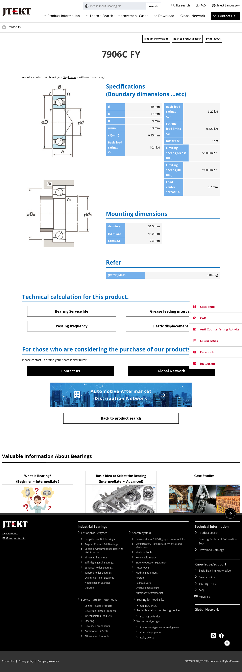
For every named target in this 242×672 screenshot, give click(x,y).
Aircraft (140, 578)
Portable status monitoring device (159, 611)
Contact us (70, 371)
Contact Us (226, 16)
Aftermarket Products (97, 636)
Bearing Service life (71, 311)
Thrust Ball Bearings (96, 558)
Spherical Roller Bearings (99, 568)
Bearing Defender (150, 617)
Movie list (205, 594)
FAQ (203, 5)
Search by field (142, 533)
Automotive (142, 568)
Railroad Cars (143, 583)
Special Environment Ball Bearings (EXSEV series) (104, 551)
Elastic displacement (170, 326)
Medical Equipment (147, 573)
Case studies (207, 577)
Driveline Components (97, 626)
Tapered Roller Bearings (98, 573)
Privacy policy (26, 661)
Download (166, 16)
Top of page (4, 27)
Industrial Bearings (93, 527)
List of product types (95, 533)
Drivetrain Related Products (100, 611)
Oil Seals (89, 588)
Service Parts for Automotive (100, 600)
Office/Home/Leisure (147, 588)
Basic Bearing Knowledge (215, 571)
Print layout (213, 38)
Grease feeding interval (170, 311)
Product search (208, 533)
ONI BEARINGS (148, 606)
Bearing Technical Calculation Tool (218, 542)
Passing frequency (71, 326)
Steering (89, 621)
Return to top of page (230, 515)
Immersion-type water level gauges (159, 627)
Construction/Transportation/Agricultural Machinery (159, 546)
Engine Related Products (98, 606)
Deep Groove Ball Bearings (100, 539)
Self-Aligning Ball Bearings (99, 563)
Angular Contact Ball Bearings (101, 544)
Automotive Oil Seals (96, 631)
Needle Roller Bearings (97, 583)
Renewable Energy (146, 558)
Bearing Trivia (208, 583)
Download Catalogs (211, 551)
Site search (182, 5)
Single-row (69, 77)
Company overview (48, 661)
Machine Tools (144, 553)
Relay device (147, 637)
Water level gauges (149, 621)
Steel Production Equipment (151, 563)
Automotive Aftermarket (149, 593)
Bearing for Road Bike (151, 600)
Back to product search (187, 38)
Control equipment (151, 632)
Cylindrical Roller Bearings (99, 578)
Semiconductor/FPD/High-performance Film (160, 539)
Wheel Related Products (98, 616)
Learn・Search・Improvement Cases (119, 16)
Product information (64, 16)
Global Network (192, 16)
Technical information (212, 527)
